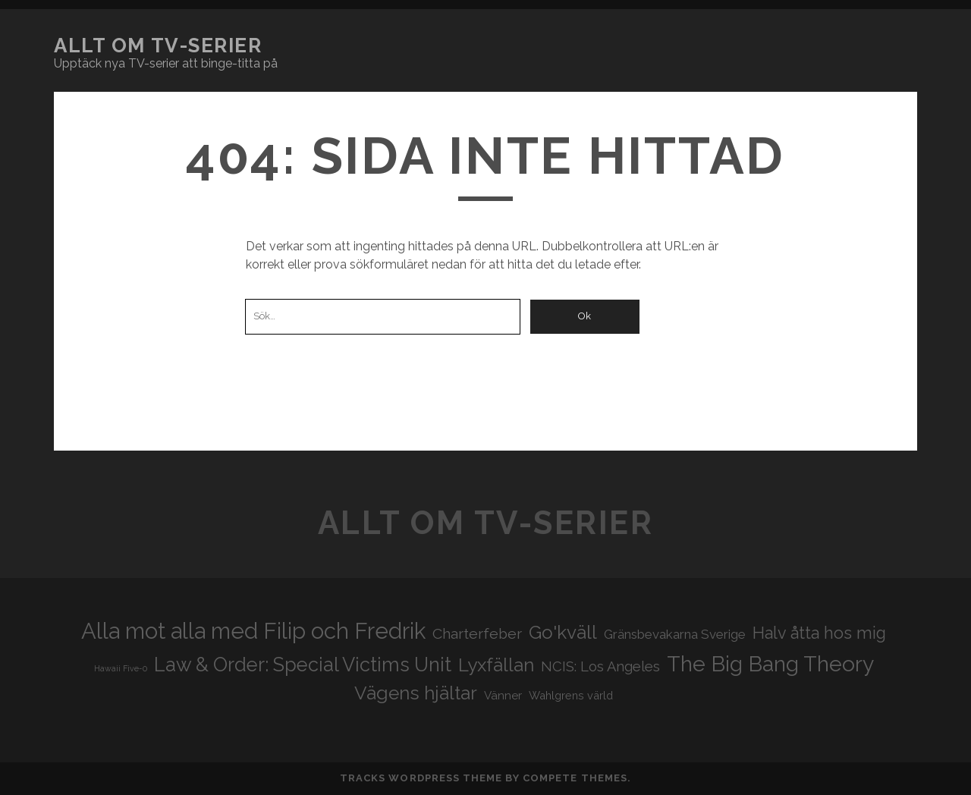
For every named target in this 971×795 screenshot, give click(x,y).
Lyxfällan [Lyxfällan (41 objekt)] (496, 665)
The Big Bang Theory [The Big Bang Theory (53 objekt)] (770, 664)
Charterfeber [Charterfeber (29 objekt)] (477, 634)
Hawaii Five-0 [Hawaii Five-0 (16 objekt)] (120, 668)
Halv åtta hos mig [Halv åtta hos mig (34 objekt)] (819, 633)
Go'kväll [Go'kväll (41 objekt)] (563, 632)
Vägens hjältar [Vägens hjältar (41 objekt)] (415, 693)
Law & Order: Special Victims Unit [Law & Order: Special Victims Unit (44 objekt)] (302, 664)
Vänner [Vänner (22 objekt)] (503, 695)
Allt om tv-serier (158, 45)
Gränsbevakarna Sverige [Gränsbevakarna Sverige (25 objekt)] (675, 634)
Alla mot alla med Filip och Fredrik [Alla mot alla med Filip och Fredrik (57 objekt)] (253, 630)
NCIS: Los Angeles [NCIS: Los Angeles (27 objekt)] (600, 666)
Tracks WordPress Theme (421, 778)
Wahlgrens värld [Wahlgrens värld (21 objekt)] (571, 695)
